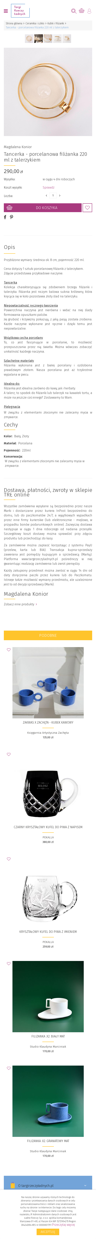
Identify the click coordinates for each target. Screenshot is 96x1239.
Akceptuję (48, 1232)
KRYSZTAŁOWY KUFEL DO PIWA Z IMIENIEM (48, 932)
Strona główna (14, 23)
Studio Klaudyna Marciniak (48, 1046)
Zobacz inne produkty (20, 604)
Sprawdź (48, 187)
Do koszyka (46, 207)
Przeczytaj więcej (63, 1225)
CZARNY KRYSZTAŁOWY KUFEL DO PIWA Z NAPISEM (48, 827)
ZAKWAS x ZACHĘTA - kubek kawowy (48, 722)
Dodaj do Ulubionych (87, 207)
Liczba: (8, 196)
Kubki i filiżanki (56, 23)
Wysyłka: (9, 179)
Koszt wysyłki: (13, 187)
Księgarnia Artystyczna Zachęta (48, 732)
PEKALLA (48, 837)
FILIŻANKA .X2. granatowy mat (48, 1141)
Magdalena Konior (18, 147)
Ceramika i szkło (34, 23)
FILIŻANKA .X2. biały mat (48, 1036)
